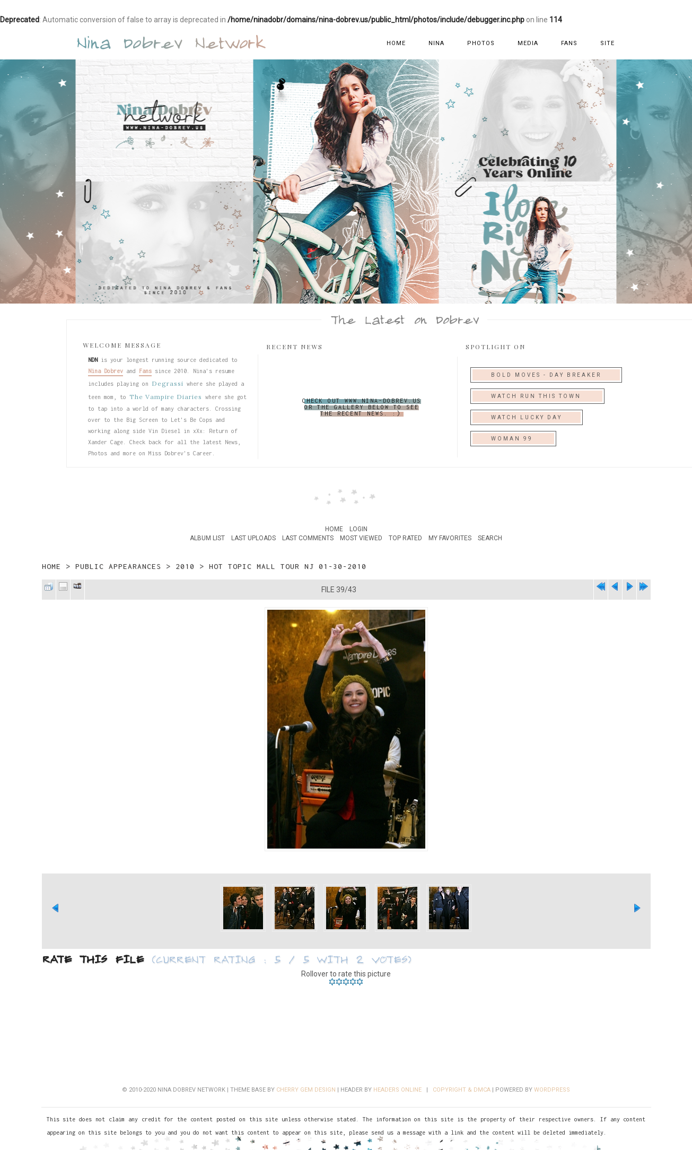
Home (396, 43)
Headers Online (397, 1089)
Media (528, 43)
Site (607, 43)
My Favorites (449, 538)
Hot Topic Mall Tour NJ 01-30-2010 (287, 566)
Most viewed (361, 538)
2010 (185, 566)
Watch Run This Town (537, 396)
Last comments (308, 538)
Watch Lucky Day (526, 417)
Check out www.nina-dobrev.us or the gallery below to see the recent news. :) (361, 407)
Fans (569, 43)
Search (490, 538)
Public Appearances (118, 566)
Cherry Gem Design (306, 1089)
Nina (436, 43)
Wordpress (552, 1089)
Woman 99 (513, 439)
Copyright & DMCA (461, 1089)
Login (358, 529)
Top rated (405, 538)
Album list (207, 538)
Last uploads (253, 538)
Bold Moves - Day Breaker (546, 375)
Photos (481, 43)
